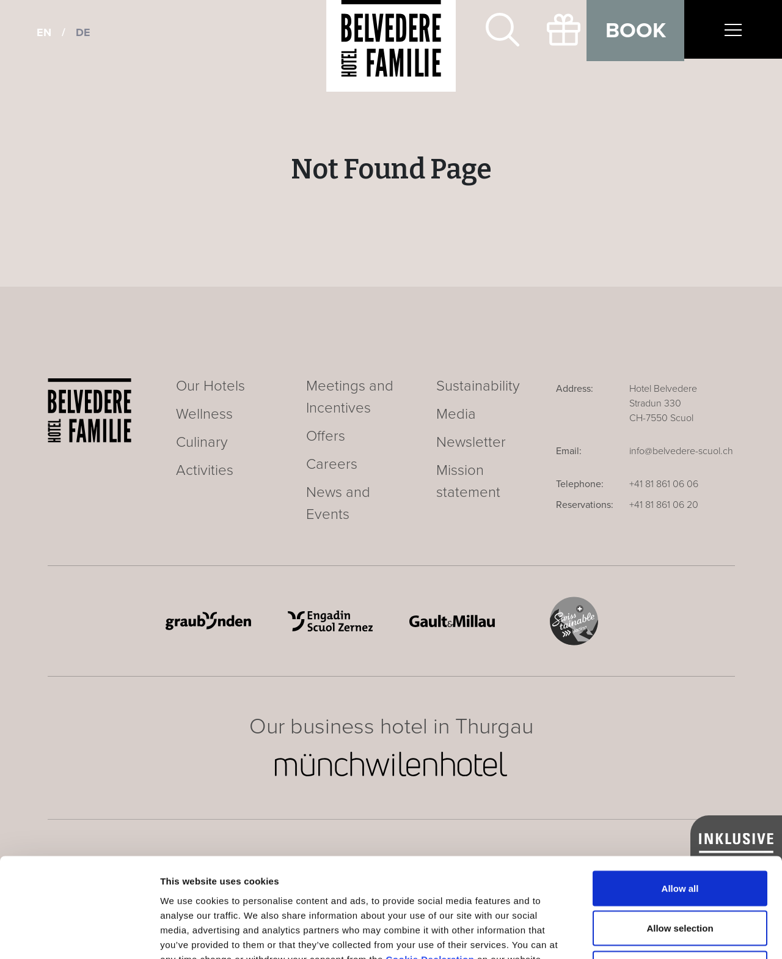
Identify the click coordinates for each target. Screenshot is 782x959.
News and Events (338, 503)
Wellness (204, 414)
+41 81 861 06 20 (663, 505)
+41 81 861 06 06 (663, 484)
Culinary (202, 442)
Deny (680, 878)
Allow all (680, 798)
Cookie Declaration (430, 869)
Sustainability (478, 386)
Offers (325, 436)
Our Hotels (210, 386)
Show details (641, 935)
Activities (204, 470)
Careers (331, 464)
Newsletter (471, 442)
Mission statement (468, 481)
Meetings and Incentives (349, 397)
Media (456, 414)
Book (635, 30)
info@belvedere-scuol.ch (681, 451)
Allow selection (679, 839)
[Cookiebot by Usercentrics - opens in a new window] (79, 935)
